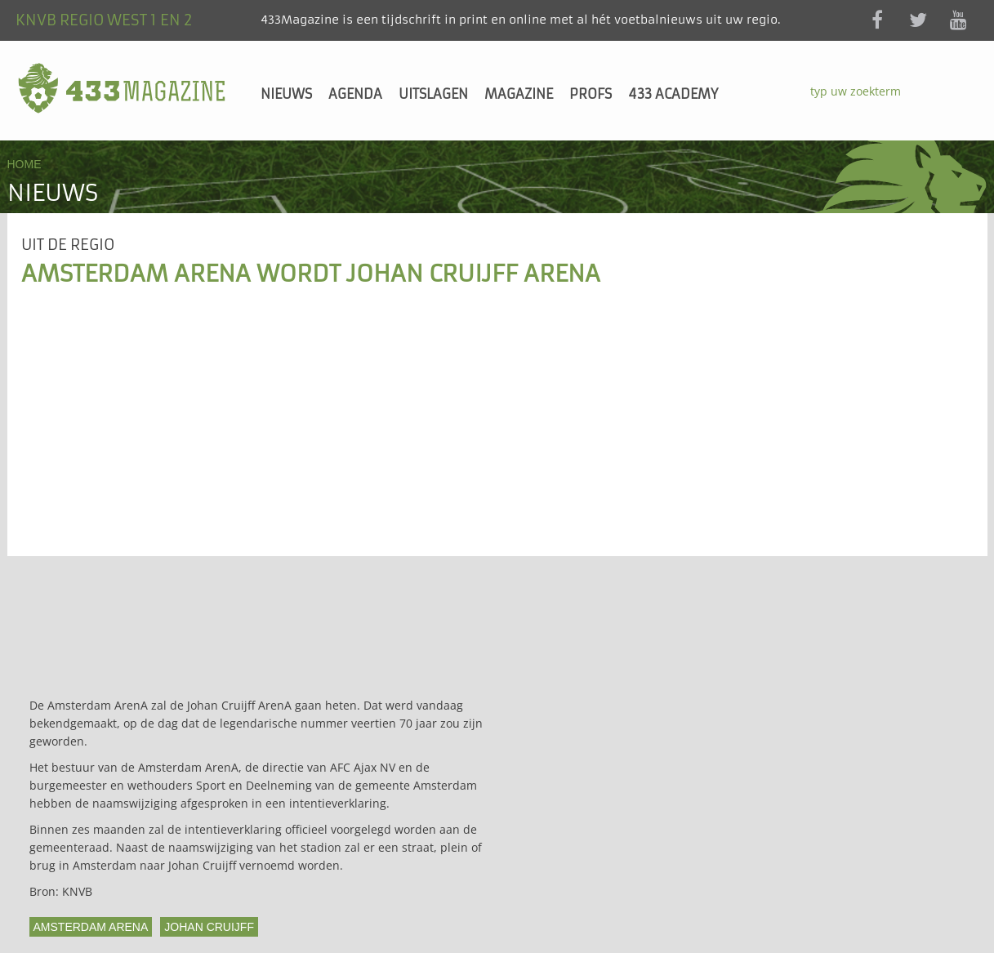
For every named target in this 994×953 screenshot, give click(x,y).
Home (24, 164)
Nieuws (286, 93)
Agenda (355, 93)
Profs (590, 93)
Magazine (518, 93)
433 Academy (673, 93)
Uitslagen (433, 93)
